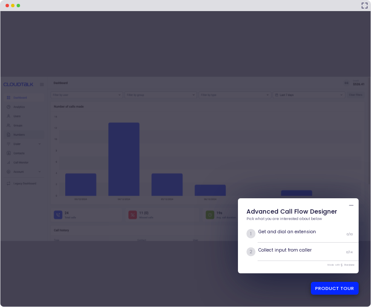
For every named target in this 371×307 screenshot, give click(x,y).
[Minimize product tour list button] (351, 205)
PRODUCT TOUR (334, 288)
